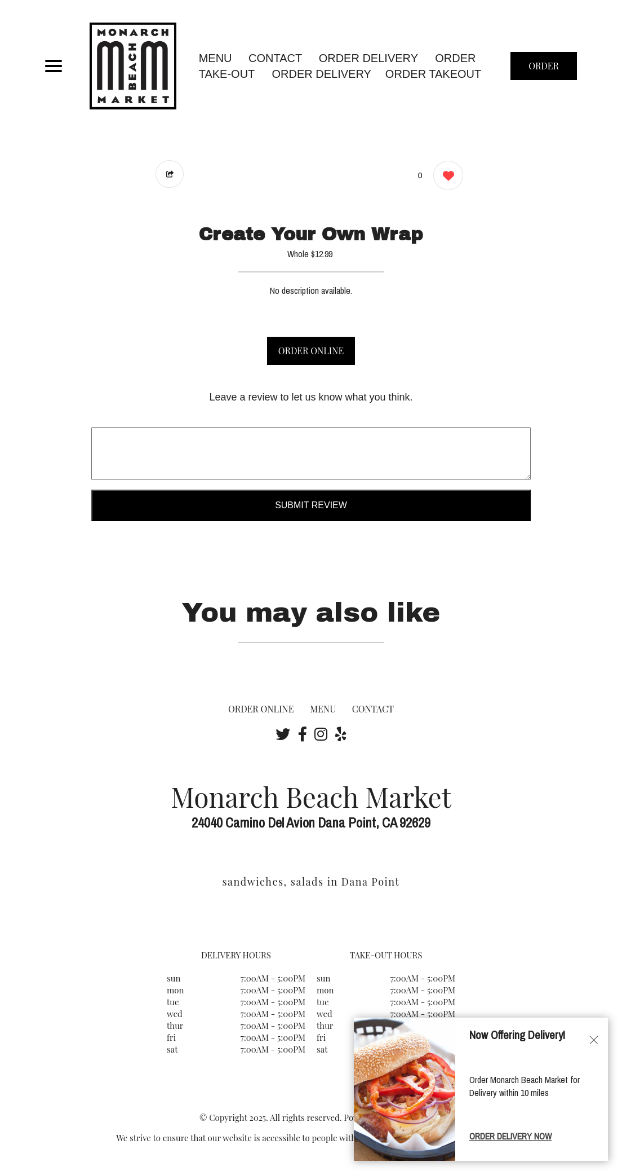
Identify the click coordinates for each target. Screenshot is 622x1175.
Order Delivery (368, 58)
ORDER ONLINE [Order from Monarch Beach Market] (261, 709)
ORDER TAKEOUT (433, 74)
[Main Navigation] (53, 66)
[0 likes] (445, 176)
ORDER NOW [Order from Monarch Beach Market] (543, 70)
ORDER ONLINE (311, 351)
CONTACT (275, 58)
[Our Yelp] (340, 734)
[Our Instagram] (320, 734)
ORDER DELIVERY (321, 74)
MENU (215, 58)
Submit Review (311, 505)
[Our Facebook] (302, 734)
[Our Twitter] (283, 734)
